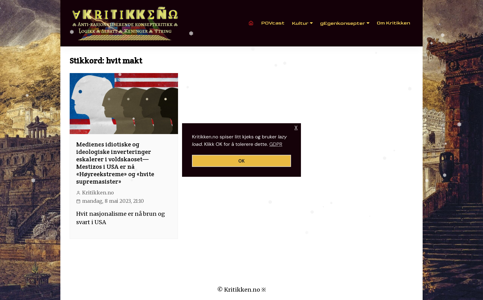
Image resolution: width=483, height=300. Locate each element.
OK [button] (241, 161)
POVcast (273, 23)
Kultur (300, 23)
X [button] (296, 128)
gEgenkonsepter (342, 23)
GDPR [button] (275, 144)
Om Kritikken (393, 23)
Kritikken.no (98, 193)
